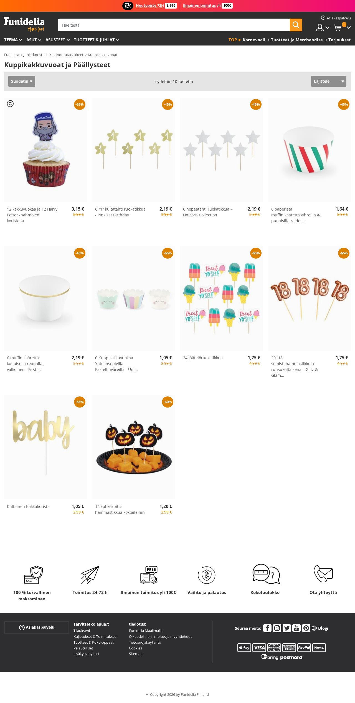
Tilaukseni (81, 630)
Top (233, 39)
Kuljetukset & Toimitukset (94, 636)
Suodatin (19, 81)
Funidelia (11, 54)
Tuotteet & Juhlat (94, 39)
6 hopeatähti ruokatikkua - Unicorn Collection (207, 212)
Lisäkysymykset (86, 653)
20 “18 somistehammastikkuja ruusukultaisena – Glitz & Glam (294, 366)
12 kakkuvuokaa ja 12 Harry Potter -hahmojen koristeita (32, 214)
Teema (11, 39)
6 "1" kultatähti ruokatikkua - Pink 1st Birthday (120, 212)
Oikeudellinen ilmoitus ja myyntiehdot (160, 636)
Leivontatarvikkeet (67, 54)
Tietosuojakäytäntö (145, 642)
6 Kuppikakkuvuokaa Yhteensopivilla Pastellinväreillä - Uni (116, 363)
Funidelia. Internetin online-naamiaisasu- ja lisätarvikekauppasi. (24, 24)
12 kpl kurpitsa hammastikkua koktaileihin (120, 509)
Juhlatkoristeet (36, 54)
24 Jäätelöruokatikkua (203, 357)
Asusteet (55, 39)
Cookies (135, 648)
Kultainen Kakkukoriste (28, 506)
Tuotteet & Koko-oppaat (93, 642)
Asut (31, 39)
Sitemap (136, 653)
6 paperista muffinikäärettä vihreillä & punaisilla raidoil (295, 214)
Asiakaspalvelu (36, 627)
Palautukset (83, 648)
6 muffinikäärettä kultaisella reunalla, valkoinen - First (25, 363)
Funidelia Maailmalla (146, 630)
